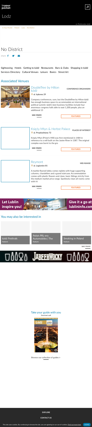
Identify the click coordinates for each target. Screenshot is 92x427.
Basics (53, 72)
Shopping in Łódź (79, 68)
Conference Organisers (79, 89)
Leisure (44, 72)
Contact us (46, 418)
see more (37, 115)
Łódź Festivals (9, 238)
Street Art (63, 72)
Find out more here (74, 424)
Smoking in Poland (74, 238)
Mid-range (85, 163)
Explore (46, 412)
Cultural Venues (30, 72)
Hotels (18, 68)
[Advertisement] (55, 34)
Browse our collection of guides (45, 358)
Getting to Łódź (31, 68)
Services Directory (10, 72)
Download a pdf (46, 315)
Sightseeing (7, 68)
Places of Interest (81, 130)
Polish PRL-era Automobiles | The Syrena (43, 237)
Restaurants (47, 68)
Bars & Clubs (62, 68)
